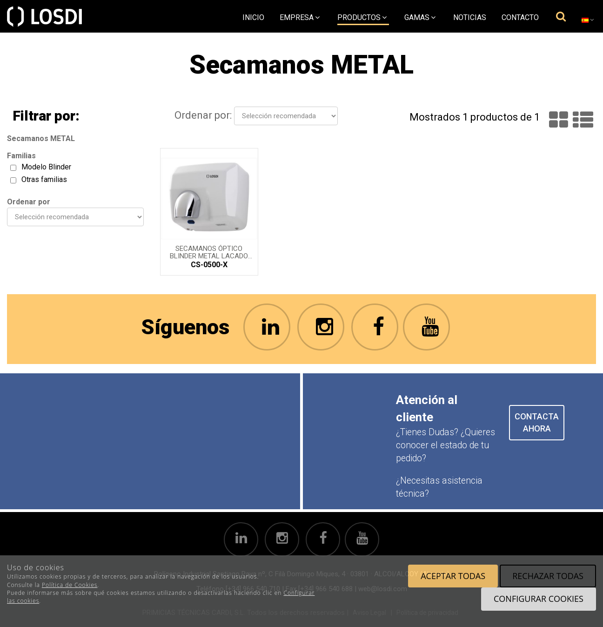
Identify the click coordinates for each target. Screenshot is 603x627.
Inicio (253, 17)
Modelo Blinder (46, 166)
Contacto (520, 17)
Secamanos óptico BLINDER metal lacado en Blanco (209, 252)
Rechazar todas (547, 575)
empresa (300, 17)
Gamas (420, 17)
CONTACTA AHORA (537, 422)
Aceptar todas (453, 575)
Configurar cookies (538, 598)
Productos (362, 17)
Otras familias (44, 179)
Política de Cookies (69, 585)
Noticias (469, 17)
